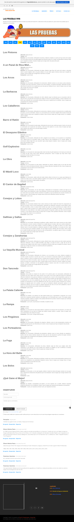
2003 (44, 42)
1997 (15, 42)
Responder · (12, 424)
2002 (39, 42)
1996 (10, 42)
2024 (37, 45)
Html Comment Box (13, 412)
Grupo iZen (32, 517)
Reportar (18, 424)
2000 (30, 42)
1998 (20, 42)
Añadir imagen (20, 409)
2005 (54, 42)
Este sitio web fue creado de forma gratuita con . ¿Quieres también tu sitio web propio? (37, 2)
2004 (49, 42)
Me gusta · (6, 424)
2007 (59, 42)
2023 (32, 45)
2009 (68, 42)
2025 (42, 45)
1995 (6, 42)
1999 (25, 42)
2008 (64, 42)
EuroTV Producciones (24, 517)
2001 (35, 42)
